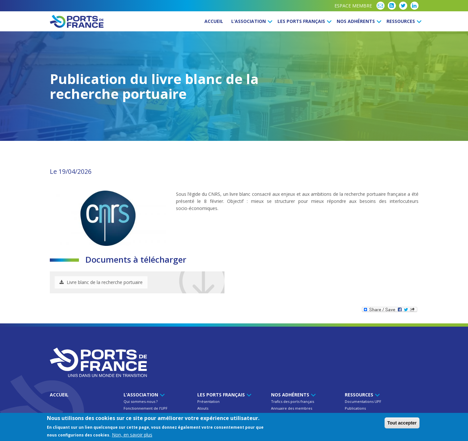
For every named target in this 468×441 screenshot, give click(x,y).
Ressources (402, 21)
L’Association (250, 21)
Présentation (208, 401)
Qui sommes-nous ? (141, 401)
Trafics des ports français (292, 401)
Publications (355, 408)
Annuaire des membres (291, 408)
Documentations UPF (363, 401)
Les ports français (304, 21)
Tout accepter (402, 422)
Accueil (213, 21)
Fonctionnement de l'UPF (146, 408)
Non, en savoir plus (132, 435)
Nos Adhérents (358, 21)
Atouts (202, 408)
